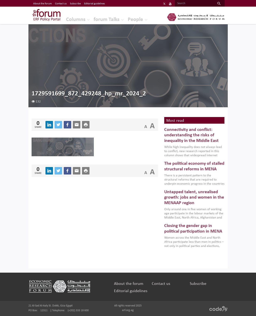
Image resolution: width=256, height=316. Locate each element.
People (135, 19)
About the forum (128, 284)
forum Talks (106, 19)
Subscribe (198, 284)
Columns (75, 19)
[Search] (194, 3)
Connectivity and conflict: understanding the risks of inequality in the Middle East (191, 135)
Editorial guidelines (130, 291)
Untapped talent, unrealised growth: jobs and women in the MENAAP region (194, 197)
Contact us (161, 284)
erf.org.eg (128, 310)
